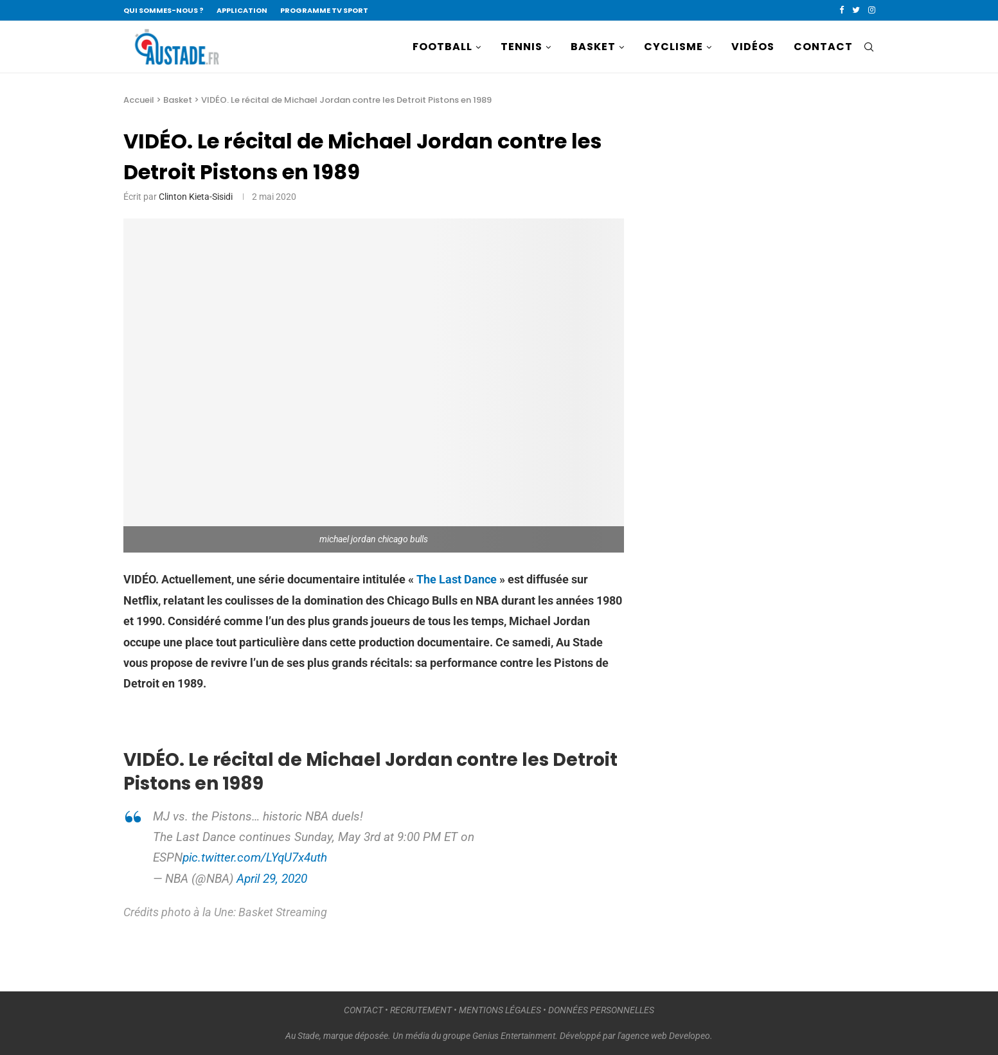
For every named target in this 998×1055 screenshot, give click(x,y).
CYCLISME (673, 46)
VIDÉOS (752, 46)
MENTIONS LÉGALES (500, 1010)
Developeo (689, 1036)
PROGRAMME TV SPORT (324, 10)
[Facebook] (841, 10)
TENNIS (521, 46)
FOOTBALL (442, 46)
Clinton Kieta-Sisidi (196, 196)
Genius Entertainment (513, 1036)
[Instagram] (871, 10)
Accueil (138, 100)
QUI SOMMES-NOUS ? (163, 10)
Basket (177, 100)
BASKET (593, 46)
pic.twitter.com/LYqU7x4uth (255, 857)
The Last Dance (456, 579)
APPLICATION (242, 10)
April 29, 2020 (271, 878)
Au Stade (302, 1036)
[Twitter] (856, 10)
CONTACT (823, 46)
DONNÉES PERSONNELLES (601, 1010)
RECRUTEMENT (421, 1010)
